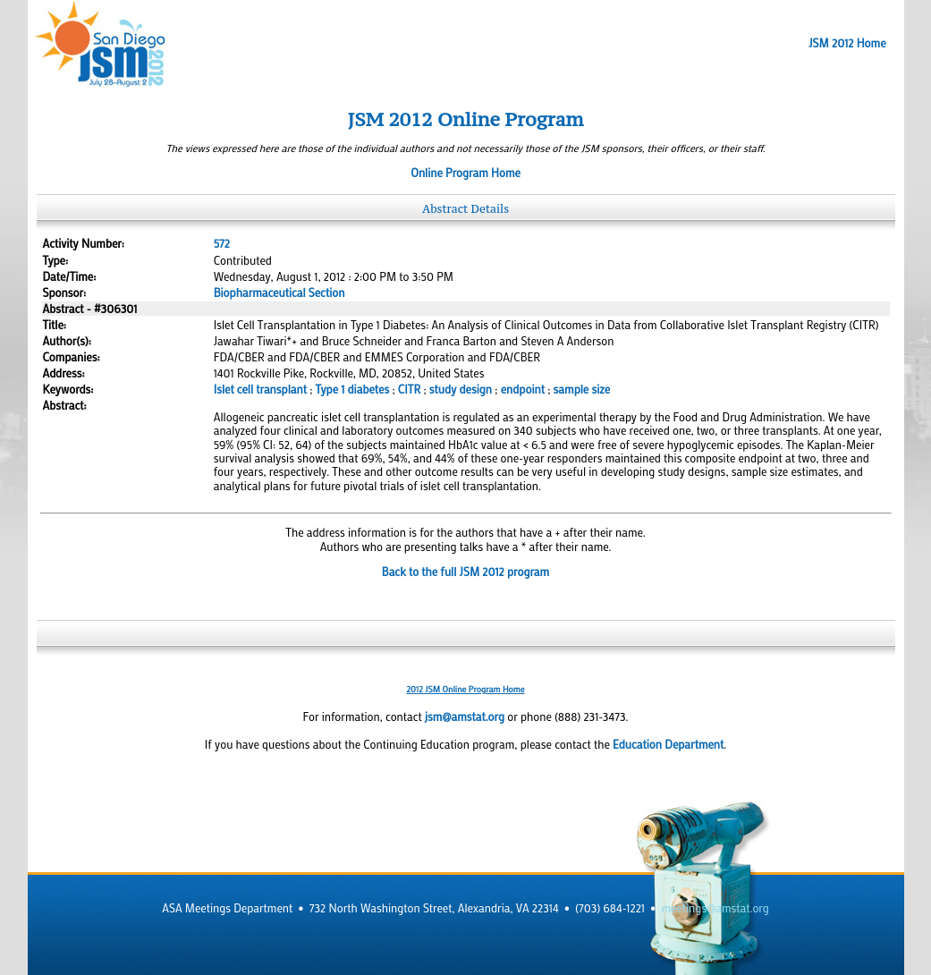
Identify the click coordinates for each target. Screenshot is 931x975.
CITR (409, 389)
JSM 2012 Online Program (466, 119)
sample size (582, 389)
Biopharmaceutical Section (279, 292)
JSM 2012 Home (846, 43)
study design (460, 389)
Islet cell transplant (260, 389)
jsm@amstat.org (464, 716)
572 (222, 243)
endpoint (523, 389)
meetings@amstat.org (715, 908)
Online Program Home (465, 172)
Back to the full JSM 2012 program (465, 571)
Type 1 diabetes (353, 389)
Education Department (668, 744)
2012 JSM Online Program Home (465, 689)
